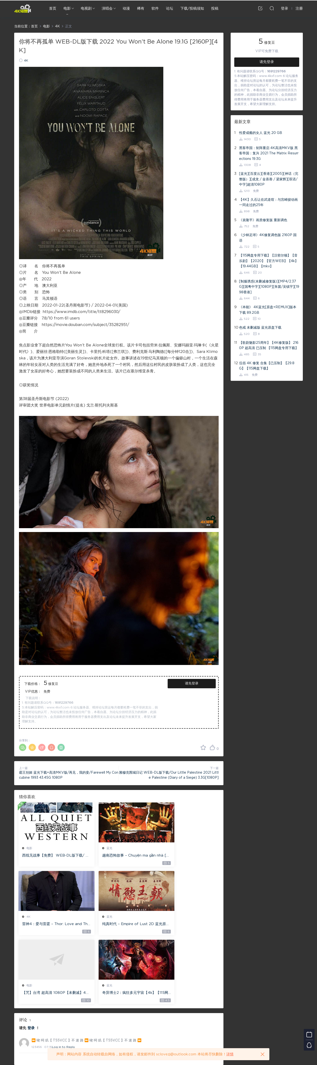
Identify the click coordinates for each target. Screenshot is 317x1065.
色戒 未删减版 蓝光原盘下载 (260, 327)
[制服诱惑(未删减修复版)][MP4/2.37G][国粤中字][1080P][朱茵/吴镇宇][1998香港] (269, 287)
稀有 (140, 8)
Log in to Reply (63, 979)
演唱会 (107, 8)
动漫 (126, 8)
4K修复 (22, 8)
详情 (230, 1054)
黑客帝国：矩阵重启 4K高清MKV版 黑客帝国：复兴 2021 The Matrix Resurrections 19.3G (268, 153)
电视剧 (86, 8)
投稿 (214, 8)
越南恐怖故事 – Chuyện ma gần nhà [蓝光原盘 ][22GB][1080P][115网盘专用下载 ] (118, 856)
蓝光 (98, 848)
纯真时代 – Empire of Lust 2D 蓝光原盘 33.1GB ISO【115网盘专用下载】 (50, 925)
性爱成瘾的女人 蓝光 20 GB (260, 133)
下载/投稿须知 (192, 8)
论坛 (169, 8)
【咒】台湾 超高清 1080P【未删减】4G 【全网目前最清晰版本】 (118, 925)
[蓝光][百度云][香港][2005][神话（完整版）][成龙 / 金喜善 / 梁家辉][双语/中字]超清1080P (268, 179)
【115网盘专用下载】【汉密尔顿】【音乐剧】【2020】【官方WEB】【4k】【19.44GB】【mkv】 (268, 261)
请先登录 (191, 683)
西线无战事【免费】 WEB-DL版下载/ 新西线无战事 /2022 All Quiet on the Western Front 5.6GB (50, 856)
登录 (31, 960)
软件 (155, 8)
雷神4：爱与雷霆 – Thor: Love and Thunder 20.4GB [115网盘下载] (186, 856)
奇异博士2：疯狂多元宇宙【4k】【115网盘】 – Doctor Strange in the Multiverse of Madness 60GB (186, 925)
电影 (67, 8)
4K (26, 60)
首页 (52, 8)
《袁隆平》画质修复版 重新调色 (263, 220)
